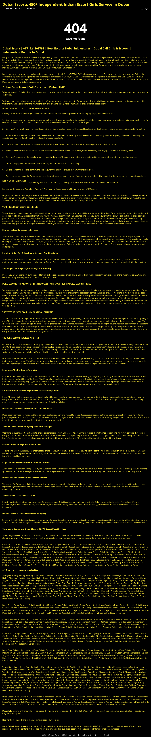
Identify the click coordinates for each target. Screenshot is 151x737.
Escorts (18, 8)
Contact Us (30, 8)
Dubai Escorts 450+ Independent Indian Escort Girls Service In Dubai (65, 4)
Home (9, 8)
